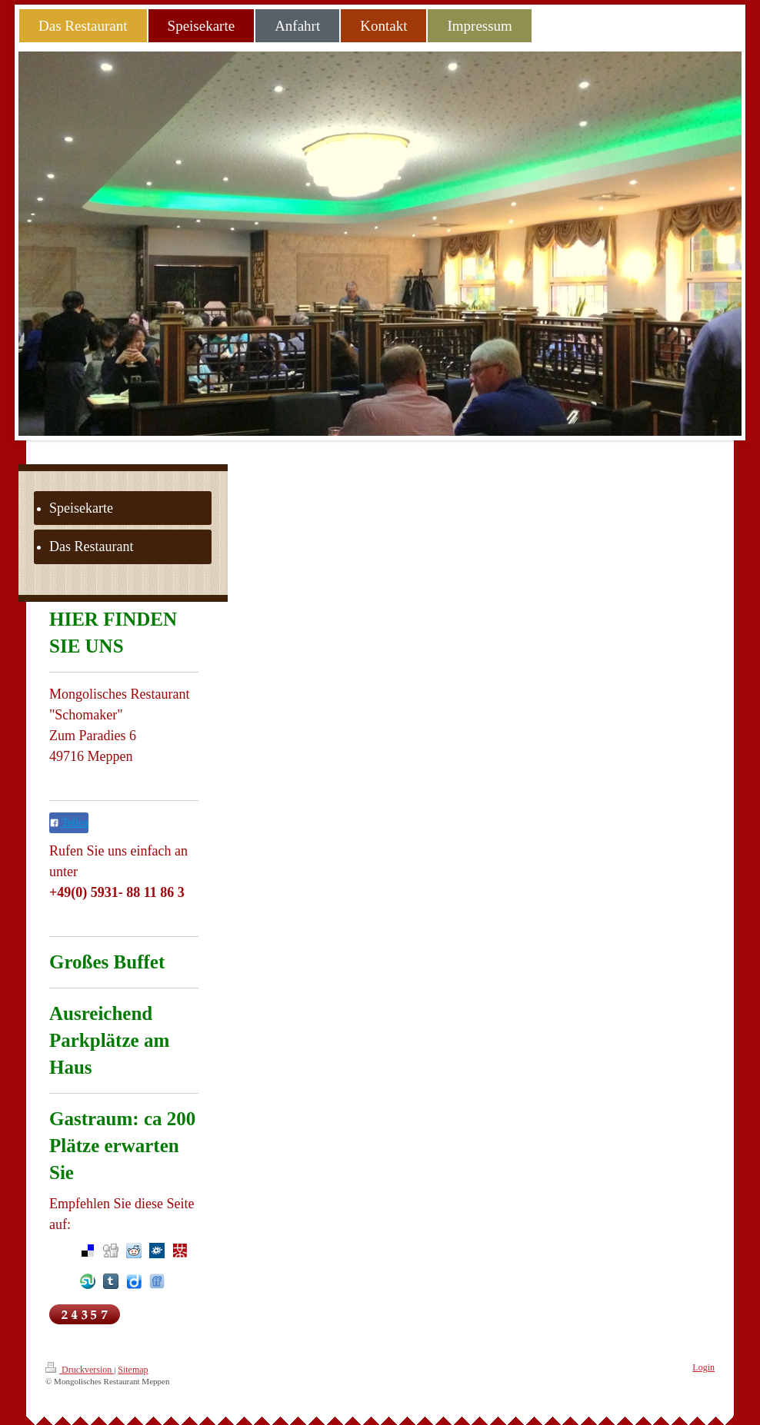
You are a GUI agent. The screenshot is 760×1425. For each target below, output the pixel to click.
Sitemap (133, 1369)
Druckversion (79, 1368)
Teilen (68, 823)
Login (703, 1367)
